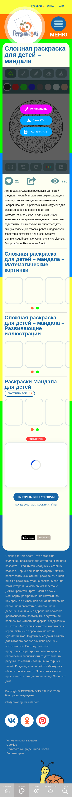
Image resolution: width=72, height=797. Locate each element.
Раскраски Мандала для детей (31, 384)
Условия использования (23, 740)
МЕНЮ (58, 35)
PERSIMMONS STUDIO (36, 691)
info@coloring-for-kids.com (22, 702)
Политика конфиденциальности (28, 749)
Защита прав (15, 753)
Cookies (12, 744)
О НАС (50, 6)
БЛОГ (62, 6)
